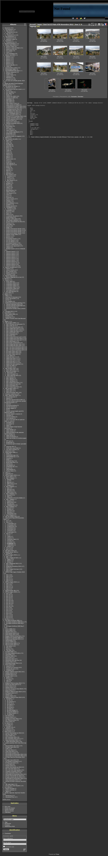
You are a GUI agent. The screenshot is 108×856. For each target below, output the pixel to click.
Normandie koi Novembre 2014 (14, 778)
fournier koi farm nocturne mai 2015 (15, 781)
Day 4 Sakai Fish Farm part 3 (14, 340)
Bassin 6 (8, 63)
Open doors (8, 731)
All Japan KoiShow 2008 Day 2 (15, 623)
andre (8, 143)
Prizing (8, 678)
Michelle (8, 173)
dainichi (8, 398)
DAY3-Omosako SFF (12, 392)
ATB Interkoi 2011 (10, 634)
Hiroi (7, 404)
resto (7, 52)
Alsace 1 (8, 236)
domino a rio (9, 727)
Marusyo (9, 489)
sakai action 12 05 (11, 103)
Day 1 (8, 575)
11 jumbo (9, 714)
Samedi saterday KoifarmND (14, 305)
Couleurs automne (10, 394)
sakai (7, 425)
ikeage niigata (10, 408)
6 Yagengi (10, 543)
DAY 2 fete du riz (11, 325)
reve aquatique (10, 53)
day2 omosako (11, 374)
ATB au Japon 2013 (11, 555)
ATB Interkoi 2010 (10, 633)
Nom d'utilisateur (8, 838)
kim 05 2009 (9, 92)
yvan (7, 194)
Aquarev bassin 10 (11, 263)
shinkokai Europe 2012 (12, 663)
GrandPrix (9, 698)
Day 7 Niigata (10, 499)
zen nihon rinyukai (11, 449)
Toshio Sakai (10, 471)
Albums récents (9, 811)
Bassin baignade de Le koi (13, 277)
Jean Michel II (10, 164)
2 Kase (9, 537)
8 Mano (9, 546)
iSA (8, 496)
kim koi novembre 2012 (13, 117)
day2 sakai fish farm (13, 375)
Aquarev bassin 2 (11, 253)
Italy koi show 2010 (10, 644)
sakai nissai (9, 431)
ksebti (8, 167)
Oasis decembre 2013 (11, 773)
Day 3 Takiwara (10, 334)
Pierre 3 (8, 214)
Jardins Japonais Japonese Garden (15, 792)
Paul (7, 213)
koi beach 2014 (9, 693)
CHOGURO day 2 (11, 455)
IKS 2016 (8, 716)
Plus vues (7, 806)
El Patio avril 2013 (10, 763)
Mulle (7, 95)
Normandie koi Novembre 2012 (14, 754)
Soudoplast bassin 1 (12, 238)
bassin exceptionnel (11, 267)
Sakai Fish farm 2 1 (11, 361)
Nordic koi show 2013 (11, 684)
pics (7, 647)
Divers (6, 294)
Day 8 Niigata (10, 506)
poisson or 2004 (10, 97)
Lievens (8, 76)
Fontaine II (10, 176)
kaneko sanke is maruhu (13, 414)
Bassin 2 (8, 58)
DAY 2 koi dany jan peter (13, 327)
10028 (8, 247)
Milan (7, 295)
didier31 (8, 154)
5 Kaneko (10, 542)
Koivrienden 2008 (10, 69)
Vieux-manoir (10, 130)
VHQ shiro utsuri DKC (12, 448)
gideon (8, 157)
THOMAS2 (9, 207)
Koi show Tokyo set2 (12, 352)
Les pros (7, 124)
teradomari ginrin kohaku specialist (16, 443)
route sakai (9, 355)
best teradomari (10, 396)
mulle (7, 748)
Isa (7, 409)
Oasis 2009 (8, 735)
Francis (8, 223)
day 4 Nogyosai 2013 (12, 563)
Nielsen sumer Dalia (12, 234)
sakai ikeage (9, 429)
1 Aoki (9, 536)
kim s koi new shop (10, 768)
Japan (6, 321)
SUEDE (8, 204)
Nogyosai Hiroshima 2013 (13, 566)
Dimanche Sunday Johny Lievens (15, 308)
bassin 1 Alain (10, 46)
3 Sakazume (10, 526)
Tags (6, 822)
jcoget (8, 161)
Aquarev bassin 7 (11, 260)
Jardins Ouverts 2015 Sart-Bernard (15, 318)
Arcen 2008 (8, 629)
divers (8, 90)
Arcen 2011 (8, 657)
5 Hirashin (10, 530)
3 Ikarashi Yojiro (11, 539)
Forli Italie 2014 (10, 290)
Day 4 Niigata (10, 478)
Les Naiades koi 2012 (12, 112)
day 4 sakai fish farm (12, 384)
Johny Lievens (10, 199)
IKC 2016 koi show (10, 720)
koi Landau (9, 50)
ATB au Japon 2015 (11, 582)
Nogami (9, 485)
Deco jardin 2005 (10, 314)
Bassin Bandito (10, 65)
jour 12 (8, 597)
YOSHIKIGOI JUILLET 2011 (14, 107)
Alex (7, 142)
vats (7, 680)
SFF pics (8, 441)
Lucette (8, 169)
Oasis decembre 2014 (11, 780)
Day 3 (8, 577)
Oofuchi (8, 463)
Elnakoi (8, 73)
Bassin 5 (8, 62)
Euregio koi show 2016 (12, 718)
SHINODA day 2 (11, 466)
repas (7, 66)
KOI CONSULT (10, 203)
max (7, 171)
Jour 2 (8, 522)
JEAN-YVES (9, 75)
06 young (9, 707)
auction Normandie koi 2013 (14, 221)
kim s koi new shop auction (13, 770)
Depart (9, 560)
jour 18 (8, 606)
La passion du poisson (12, 216)
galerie (8, 156)
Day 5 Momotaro (11, 341)
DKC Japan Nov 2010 (11, 395)
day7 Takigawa (10, 379)
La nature (7, 723)
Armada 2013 (9, 311)
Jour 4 (8, 547)
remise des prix (10, 669)
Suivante (74, 96)
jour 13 (8, 599)
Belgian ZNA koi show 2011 (13, 636)
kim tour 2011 (9, 734)
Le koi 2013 (8, 764)
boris (7, 147)
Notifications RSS (10, 826)
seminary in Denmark (11, 297)
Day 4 (8, 579)
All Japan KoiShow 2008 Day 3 (15, 626)
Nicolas (8, 226)
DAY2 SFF (9, 391)
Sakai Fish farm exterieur (13, 364)
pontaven (8, 728)
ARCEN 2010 (9, 631)
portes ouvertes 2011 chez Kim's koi (15, 743)
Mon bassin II (11, 180)
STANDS (8, 670)
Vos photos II (10, 193)
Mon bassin (9, 174)
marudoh (8, 415)
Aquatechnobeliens (10, 43)
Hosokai (8, 458)
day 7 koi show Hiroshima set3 (15, 349)
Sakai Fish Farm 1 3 (12, 359)
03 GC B (9, 703)
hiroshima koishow (11, 405)
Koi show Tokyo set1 (12, 351)
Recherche (8, 823)
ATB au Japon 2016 (11, 592)
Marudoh (9, 510)
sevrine (8, 189)
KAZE (8, 459)
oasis (7, 127)
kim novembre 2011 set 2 (12, 738)
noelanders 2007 (11, 287)
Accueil (33, 24)
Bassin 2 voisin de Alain (13, 48)
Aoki (8, 488)
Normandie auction (10, 753)
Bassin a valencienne (12, 244)
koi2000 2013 (9, 674)
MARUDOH (10, 502)
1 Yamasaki (10, 523)
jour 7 (7, 614)
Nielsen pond (10, 206)
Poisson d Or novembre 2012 (14, 116)
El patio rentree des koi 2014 (13, 777)
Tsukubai (8, 473)
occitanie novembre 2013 (12, 771)
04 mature (10, 704)
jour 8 (7, 616)
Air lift (7, 300)
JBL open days (9, 784)
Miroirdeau (9, 126)
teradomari (9, 442)
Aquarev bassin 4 (11, 255)
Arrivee (9, 562)
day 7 (7, 556)
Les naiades (8, 301)
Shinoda (9, 512)
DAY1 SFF (9, 389)
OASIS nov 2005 (11, 96)
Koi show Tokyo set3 (12, 354)
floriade (7, 315)
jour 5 (7, 549)
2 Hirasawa (10, 525)
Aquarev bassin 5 (11, 257)
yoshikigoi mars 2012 (12, 110)
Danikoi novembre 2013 (13, 123)
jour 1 (7, 520)
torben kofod (9, 217)
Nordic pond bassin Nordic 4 (14, 230)
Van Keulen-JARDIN (12, 220)
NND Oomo (10, 483)
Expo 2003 (9, 281)
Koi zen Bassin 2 (11, 241)
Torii (6, 472)
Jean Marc (9, 224)
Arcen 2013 (8, 686)
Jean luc (8, 211)
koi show (7, 619)
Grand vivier (9, 159)
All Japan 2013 (9, 550)
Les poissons (9, 29)
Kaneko (9, 500)
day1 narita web (10, 369)
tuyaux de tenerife (10, 298)
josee (7, 166)
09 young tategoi (12, 711)
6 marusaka (10, 532)
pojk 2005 (9, 102)
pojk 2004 (9, 100)
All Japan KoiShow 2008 (12, 620)
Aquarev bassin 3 (11, 254)
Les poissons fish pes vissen (13, 89)
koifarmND (9, 133)
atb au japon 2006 (10, 322)
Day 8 (8, 567)
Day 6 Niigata (10, 493)
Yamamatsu (10, 513)
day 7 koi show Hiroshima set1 (15, 347)
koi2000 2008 (9, 651)
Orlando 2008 (9, 656)
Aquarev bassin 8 (11, 261)
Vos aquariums (9, 36)
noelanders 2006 (11, 285)
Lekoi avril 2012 (10, 751)
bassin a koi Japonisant (13, 246)
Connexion (8, 833)
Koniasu (9, 509)
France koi (9, 134)
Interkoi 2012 (9, 661)
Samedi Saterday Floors (13, 304)
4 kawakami (10, 528)
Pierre (8, 184)
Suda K (8, 468)
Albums (13, 24)
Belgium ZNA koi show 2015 (13, 697)
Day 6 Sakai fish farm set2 (13, 345)
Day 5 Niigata (10, 486)
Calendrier (8, 812)
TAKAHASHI (10, 469)
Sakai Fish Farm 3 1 (12, 362)
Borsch (8, 237)
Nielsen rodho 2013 (11, 218)
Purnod (8, 186)
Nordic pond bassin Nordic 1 (14, 231)
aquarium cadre (10, 39)
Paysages (8, 725)
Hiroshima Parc (9, 797)
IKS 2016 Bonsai (11, 291)
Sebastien (9, 210)
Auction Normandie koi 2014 (13, 775)
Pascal (8, 181)
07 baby (9, 708)
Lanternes (8, 451)
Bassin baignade (10, 275)
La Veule (8, 724)
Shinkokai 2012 (9, 659)
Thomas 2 (10, 208)
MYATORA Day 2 (11, 462)
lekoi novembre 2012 (12, 114)
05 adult (9, 706)
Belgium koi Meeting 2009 (12, 639)
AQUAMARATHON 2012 (12, 70)
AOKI (7, 453)
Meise (7, 137)
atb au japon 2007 (10, 368)
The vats (8, 650)
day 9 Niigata (10, 515)
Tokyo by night (10, 365)
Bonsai (7, 278)
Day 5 (8, 570)
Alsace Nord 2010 (10, 45)
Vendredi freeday (11, 307)
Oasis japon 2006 (10, 452)
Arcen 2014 (8, 690)
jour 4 (7, 610)
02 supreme (10, 701)
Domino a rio (10, 87)
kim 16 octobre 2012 (11, 516)
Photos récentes (9, 809)
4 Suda (9, 540)
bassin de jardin (10, 788)
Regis (8, 227)
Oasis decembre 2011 (11, 740)
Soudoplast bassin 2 (12, 243)
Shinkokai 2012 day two (12, 660)
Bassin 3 (8, 59)
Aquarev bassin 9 (11, 264)
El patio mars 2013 (10, 760)
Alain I (8, 140)
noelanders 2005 (11, 284)
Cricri (7, 152)
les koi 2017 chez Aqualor (12, 785)
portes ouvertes (10, 790)
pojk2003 (9, 99)
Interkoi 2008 (9, 641)
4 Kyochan (10, 529)
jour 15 (8, 602)
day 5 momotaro (11, 385)
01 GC (9, 700)
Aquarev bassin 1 (11, 251)
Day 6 (8, 565)
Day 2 (8, 576)
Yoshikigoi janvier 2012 (12, 109)
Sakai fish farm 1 (11, 357)
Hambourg (8, 795)
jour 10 (8, 594)
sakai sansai (9, 435)
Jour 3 (8, 533)
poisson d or (9, 79)
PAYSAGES (9, 465)
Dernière (80, 96)
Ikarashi (9, 479)
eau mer (8, 33)
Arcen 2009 (8, 630)
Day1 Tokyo (9, 476)
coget (7, 150)
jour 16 (8, 603)
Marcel (8, 170)
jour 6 (7, 613)
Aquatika (8, 144)
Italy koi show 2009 (10, 643)
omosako (9, 422)
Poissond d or (11, 32)
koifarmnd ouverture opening (13, 302)
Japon (7, 791)
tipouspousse (10, 190)
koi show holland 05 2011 (12, 653)
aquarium (9, 666)
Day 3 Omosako (10, 332)
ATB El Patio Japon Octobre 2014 (15, 572)
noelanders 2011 (11, 283)
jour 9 (7, 617)
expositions (8, 312)
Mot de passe (7, 842)
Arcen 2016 (8, 721)
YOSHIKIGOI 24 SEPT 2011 (14, 106)
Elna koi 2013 (10, 120)
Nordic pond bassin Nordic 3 (14, 228)
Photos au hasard (10, 808)
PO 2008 (8, 129)
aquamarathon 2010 (11, 67)
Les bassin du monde (11, 86)
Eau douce (9, 30)
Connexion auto (8, 846)
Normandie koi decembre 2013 (14, 774)
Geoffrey (8, 201)
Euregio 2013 (9, 676)
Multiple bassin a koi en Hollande (15, 248)
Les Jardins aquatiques (13, 132)
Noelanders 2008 (11, 288)
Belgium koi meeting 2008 (12, 637)
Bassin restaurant (11, 72)
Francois (8, 197)
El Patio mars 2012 (10, 747)
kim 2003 (9, 93)
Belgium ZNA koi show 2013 (13, 683)
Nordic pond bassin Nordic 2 (14, 233)
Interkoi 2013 (9, 673)
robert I (8, 187)
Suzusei (9, 503)
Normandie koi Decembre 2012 (14, 755)
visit (7, 681)
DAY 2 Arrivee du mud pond (14, 324)
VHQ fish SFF (10, 446)
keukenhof (8, 317)
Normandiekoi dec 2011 (12, 745)
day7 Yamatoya (10, 381)
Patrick (8, 200)
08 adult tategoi (11, 710)
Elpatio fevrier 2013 (11, 552)
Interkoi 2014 (9, 687)
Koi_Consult (9, 271)
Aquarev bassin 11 (11, 265)
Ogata (9, 559)
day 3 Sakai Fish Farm (12, 382)
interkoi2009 (9, 640)
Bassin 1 (8, 56)
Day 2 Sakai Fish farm (12, 569)
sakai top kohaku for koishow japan (16, 438)
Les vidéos (8, 787)
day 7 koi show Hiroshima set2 (15, 348)
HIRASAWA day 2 (11, 456)
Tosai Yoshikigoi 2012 (12, 113)
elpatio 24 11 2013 (11, 122)
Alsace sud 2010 (10, 55)
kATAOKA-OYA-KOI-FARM (15, 498)
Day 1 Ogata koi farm (12, 557)
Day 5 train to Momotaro (13, 342)
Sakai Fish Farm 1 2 (12, 358)
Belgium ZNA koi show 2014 (13, 691)
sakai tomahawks (11, 436)
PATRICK (9, 77)
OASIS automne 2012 (12, 119)
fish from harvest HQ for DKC (14, 399)
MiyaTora (9, 490)
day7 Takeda (10, 378)
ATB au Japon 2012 (11, 475)
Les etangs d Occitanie (12, 761)
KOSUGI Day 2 (10, 461)
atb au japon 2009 (10, 388)
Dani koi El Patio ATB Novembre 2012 (58, 24)
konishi (8, 553)
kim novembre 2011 (11, 737)
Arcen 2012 (8, 664)
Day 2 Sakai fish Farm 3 (13, 331)
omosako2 (9, 424)
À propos (7, 825)
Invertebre (8, 40)
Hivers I (9, 177)
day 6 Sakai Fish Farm (12, 387)
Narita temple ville (10, 590)
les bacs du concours (12, 667)
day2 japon (10, 372)
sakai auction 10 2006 (12, 105)
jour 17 (8, 604)
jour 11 (8, 596)
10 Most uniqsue (11, 713)
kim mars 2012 (9, 750)
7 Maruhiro (10, 545)
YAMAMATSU (11, 505)
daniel (8, 153)
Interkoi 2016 (9, 717)
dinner (8, 677)
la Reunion (8, 730)
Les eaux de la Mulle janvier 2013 (15, 80)
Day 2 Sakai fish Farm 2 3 (13, 328)
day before (9, 646)
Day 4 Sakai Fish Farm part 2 (14, 338)
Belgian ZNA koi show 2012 (13, 671)
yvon (7, 196)
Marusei (9, 482)
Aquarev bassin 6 (11, 258)
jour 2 (7, 607)
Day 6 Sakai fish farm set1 (13, 344)
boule (7, 149)
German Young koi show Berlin (14, 688)
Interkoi (7, 694)
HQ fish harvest (10, 406)
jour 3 (7, 609)
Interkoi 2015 (9, 696)
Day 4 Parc (9, 335)
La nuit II (9, 179)
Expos (7, 280)
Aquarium (7, 28)
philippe (8, 183)
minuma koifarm (10, 416)
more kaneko (10, 418)
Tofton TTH (9, 191)
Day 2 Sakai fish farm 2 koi (14, 330)
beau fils (8, 146)
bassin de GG (10, 49)
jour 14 (8, 600)
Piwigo (57, 854)
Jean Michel (9, 163)
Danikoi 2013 (9, 765)
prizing (8, 649)
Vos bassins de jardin (11, 139)
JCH (7, 160)
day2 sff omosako (11, 371)
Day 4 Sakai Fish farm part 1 (14, 337)
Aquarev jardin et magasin (13, 136)
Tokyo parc (9, 367)
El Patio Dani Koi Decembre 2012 (15, 757)
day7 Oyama (10, 377)
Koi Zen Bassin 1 (11, 240)
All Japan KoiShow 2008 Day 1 (15, 622)
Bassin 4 (8, 60)
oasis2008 (8, 654)
